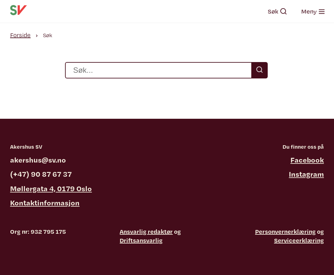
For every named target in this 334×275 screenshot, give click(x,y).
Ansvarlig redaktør (146, 231)
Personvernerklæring (285, 231)
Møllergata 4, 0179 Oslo (51, 188)
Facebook (307, 160)
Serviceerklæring (299, 240)
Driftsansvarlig (141, 240)
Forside (20, 35)
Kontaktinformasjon (45, 203)
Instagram (306, 174)
